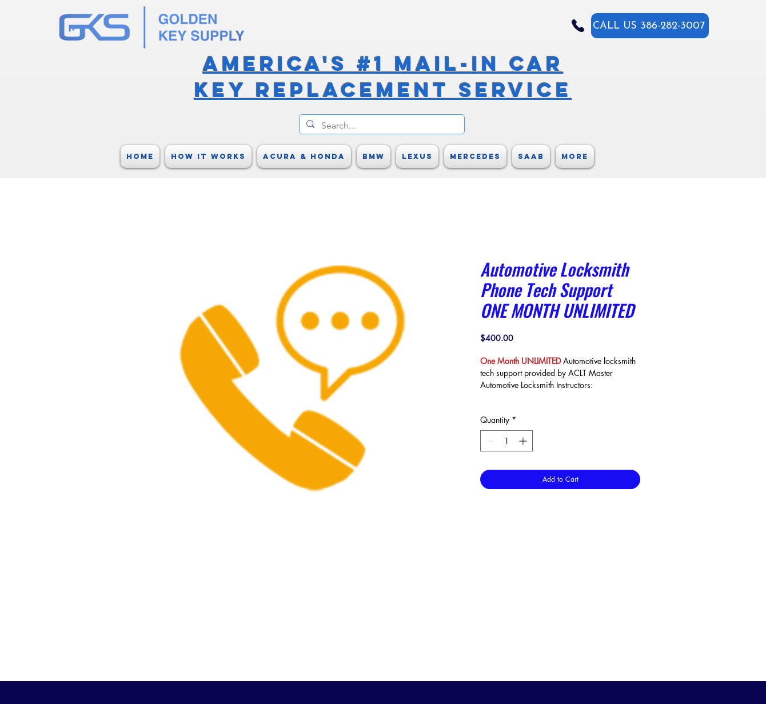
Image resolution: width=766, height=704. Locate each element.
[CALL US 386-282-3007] (650, 25)
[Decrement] (489, 441)
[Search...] (380, 126)
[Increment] (524, 441)
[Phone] (578, 25)
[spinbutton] (506, 441)
